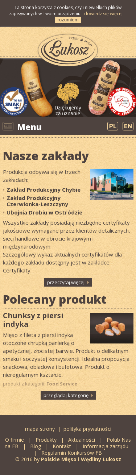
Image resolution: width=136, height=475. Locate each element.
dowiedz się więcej (103, 14)
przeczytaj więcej (66, 282)
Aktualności (81, 439)
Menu (29, 127)
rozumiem (68, 19)
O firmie (14, 439)
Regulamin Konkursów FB (71, 452)
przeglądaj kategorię (66, 395)
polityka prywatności (87, 428)
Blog (36, 446)
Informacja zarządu (105, 446)
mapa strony (40, 428)
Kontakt (62, 446)
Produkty (46, 439)
